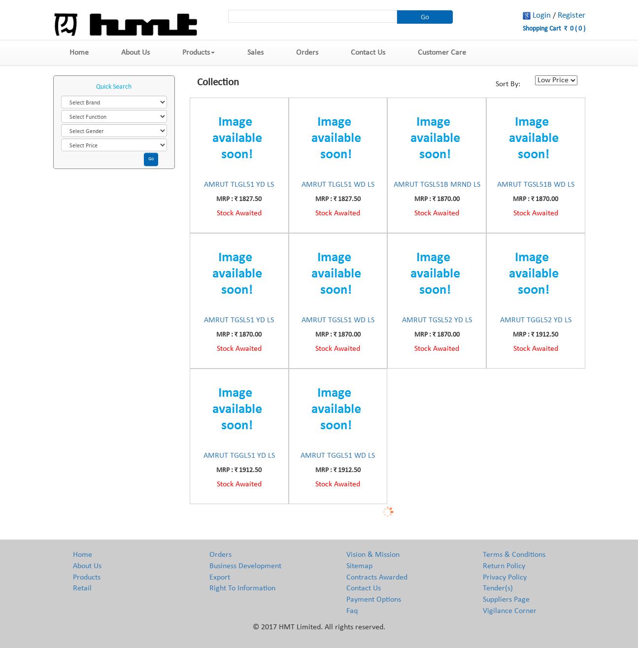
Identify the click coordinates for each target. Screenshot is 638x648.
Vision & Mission (373, 555)
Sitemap (359, 566)
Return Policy (504, 566)
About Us (135, 53)
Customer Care (442, 53)
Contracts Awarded (376, 577)
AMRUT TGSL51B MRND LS (437, 185)
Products (198, 53)
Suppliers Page (506, 600)
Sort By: (508, 84)
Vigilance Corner (510, 611)
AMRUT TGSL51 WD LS (338, 320)
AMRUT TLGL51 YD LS (239, 185)
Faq (352, 611)
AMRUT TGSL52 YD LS (437, 320)
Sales (255, 53)
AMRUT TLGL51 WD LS (338, 185)
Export (219, 577)
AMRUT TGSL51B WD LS (535, 185)
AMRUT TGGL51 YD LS (239, 456)
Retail (82, 588)
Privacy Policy (505, 577)
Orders (307, 53)
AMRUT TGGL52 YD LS (535, 320)
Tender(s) (498, 588)
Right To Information (242, 588)
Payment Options (373, 600)
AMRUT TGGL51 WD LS (338, 456)
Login (542, 15)
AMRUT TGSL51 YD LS (239, 320)
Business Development (245, 566)
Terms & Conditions (514, 555)
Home (79, 53)
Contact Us (368, 53)
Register (571, 15)
